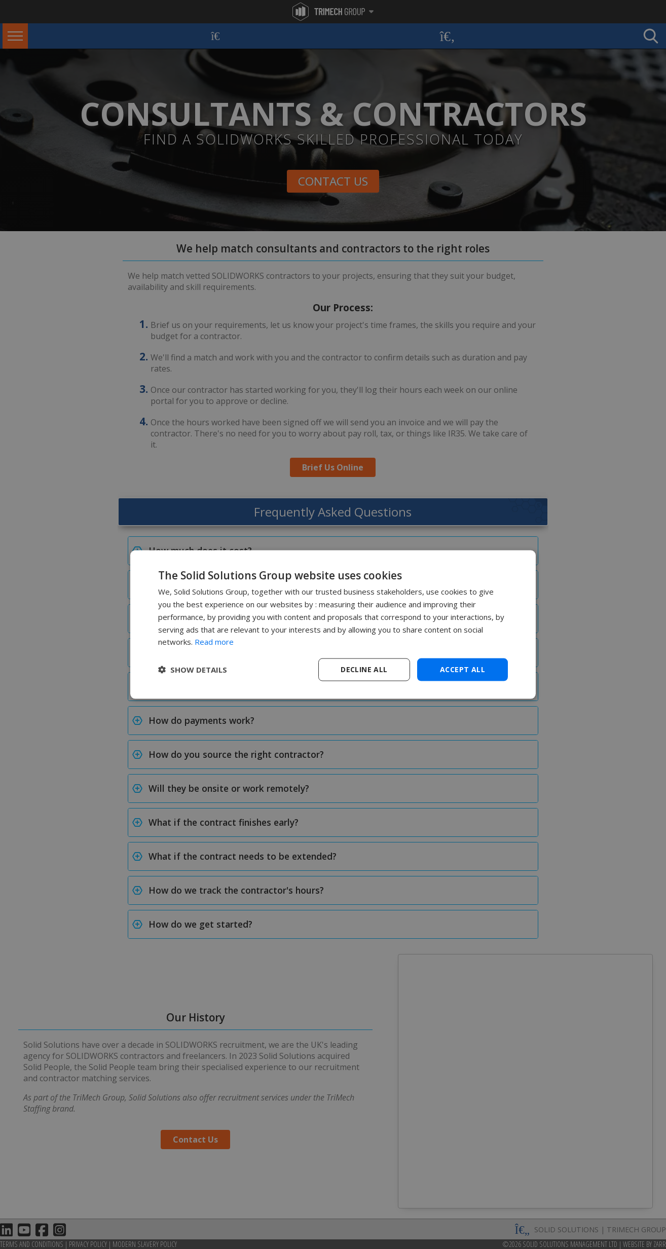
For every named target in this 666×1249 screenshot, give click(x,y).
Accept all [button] (462, 669)
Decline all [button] (364, 669)
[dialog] (333, 624)
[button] (192, 669)
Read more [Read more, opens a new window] (214, 642)
